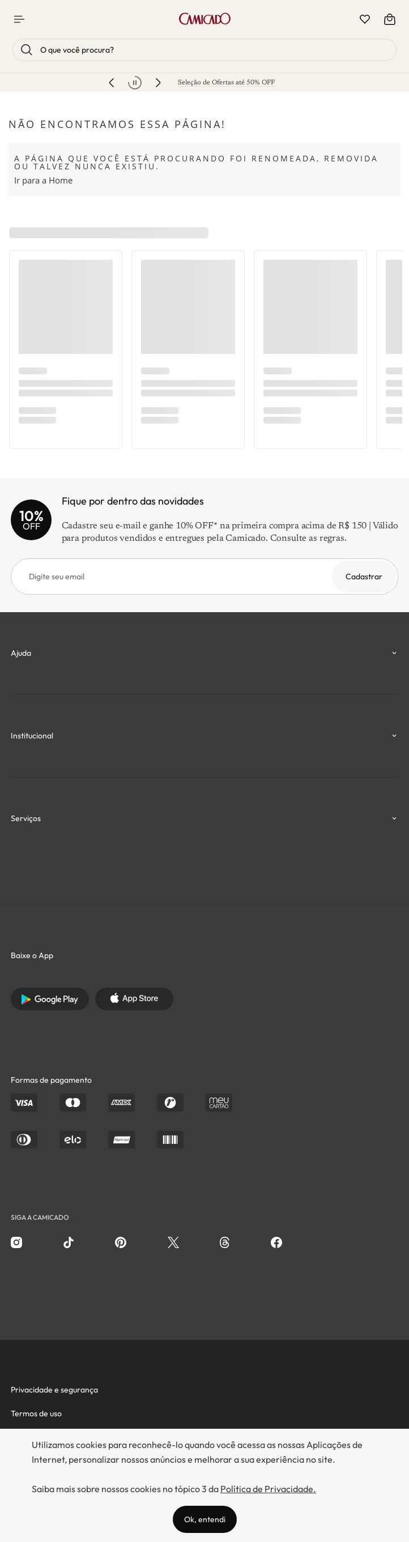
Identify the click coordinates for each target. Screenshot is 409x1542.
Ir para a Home (43, 180)
